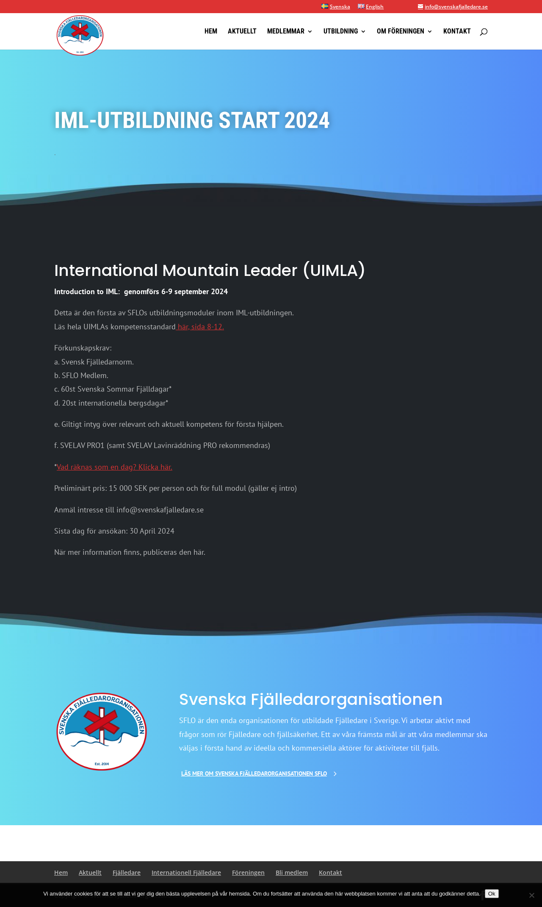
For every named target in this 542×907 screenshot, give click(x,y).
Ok (491, 893)
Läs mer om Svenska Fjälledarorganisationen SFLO (254, 773)
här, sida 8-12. (200, 326)
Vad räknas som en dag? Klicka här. (114, 467)
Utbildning (341, 31)
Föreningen (248, 872)
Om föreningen (400, 31)
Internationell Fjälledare (186, 872)
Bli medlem (292, 872)
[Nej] (531, 895)
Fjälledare (127, 872)
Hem (211, 31)
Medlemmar (285, 31)
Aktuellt (242, 31)
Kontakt (457, 31)
